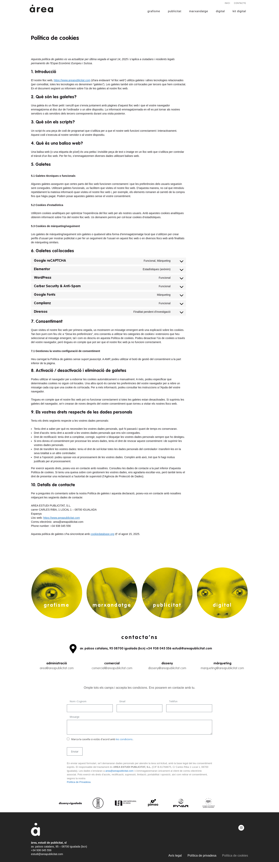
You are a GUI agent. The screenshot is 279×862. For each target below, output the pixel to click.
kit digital (239, 11)
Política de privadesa (202, 855)
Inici (227, 3)
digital (220, 11)
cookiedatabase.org (102, 534)
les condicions (124, 739)
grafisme (153, 11)
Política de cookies (235, 855)
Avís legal (175, 855)
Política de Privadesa (78, 782)
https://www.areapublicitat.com (72, 80)
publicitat (174, 11)
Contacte (240, 3)
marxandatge (198, 11)
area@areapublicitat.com (57, 668)
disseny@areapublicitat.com (167, 668)
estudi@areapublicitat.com (47, 854)
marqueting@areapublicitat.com (222, 668)
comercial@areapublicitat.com (112, 668)
